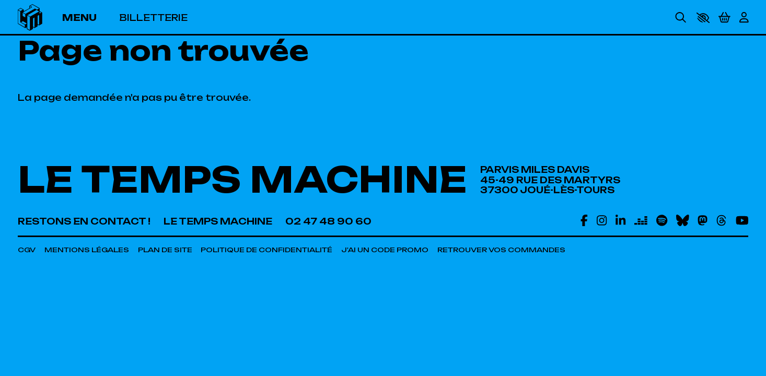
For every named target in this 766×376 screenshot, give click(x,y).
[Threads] (721, 220)
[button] (703, 18)
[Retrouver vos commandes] (501, 250)
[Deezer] (640, 220)
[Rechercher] (680, 17)
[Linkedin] (620, 220)
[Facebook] (584, 220)
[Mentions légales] (86, 250)
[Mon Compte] (744, 17)
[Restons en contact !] (84, 221)
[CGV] (27, 250)
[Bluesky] (682, 220)
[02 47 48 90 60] (328, 221)
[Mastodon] (702, 220)
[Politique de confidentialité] (266, 250)
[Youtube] (742, 220)
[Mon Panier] (724, 17)
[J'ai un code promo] (384, 250)
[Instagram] (602, 220)
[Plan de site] (165, 250)
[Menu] (86, 17)
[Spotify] (661, 220)
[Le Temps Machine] (218, 221)
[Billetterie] (153, 17)
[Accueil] (30, 17)
